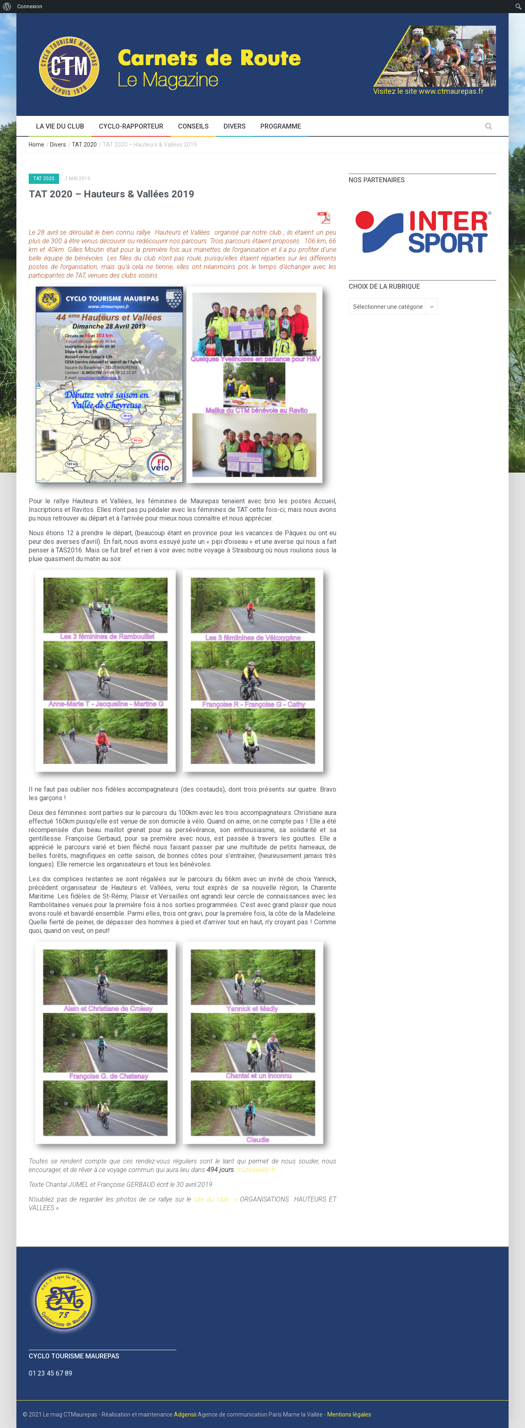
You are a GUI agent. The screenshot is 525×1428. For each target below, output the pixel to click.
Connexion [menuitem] (29, 6)
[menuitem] (7, 6)
